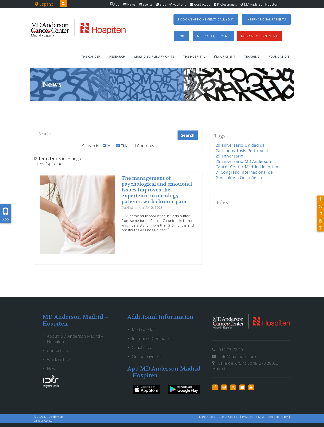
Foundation (279, 56)
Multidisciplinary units (154, 56)
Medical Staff (143, 329)
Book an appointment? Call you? (206, 19)
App (114, 4)
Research (117, 56)
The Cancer (90, 56)
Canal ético (142, 347)
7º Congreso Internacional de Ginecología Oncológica (244, 174)
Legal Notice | (209, 417)
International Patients (266, 19)
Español (45, 4)
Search (188, 135)
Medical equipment (213, 36)
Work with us (59, 359)
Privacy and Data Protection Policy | (266, 417)
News (129, 4)
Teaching (252, 56)
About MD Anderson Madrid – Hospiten (75, 338)
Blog (161, 4)
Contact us (200, 4)
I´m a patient (224, 56)
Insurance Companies (152, 338)
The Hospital (194, 56)
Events (145, 4)
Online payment (147, 356)
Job (181, 36)
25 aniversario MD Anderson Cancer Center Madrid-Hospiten (247, 164)
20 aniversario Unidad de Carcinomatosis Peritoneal (242, 147)
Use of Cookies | (230, 417)
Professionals (225, 4)
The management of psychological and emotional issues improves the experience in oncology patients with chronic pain (157, 190)
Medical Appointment (259, 36)
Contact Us (57, 350)
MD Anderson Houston (259, 4)
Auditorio (178, 4)
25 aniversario (229, 156)
